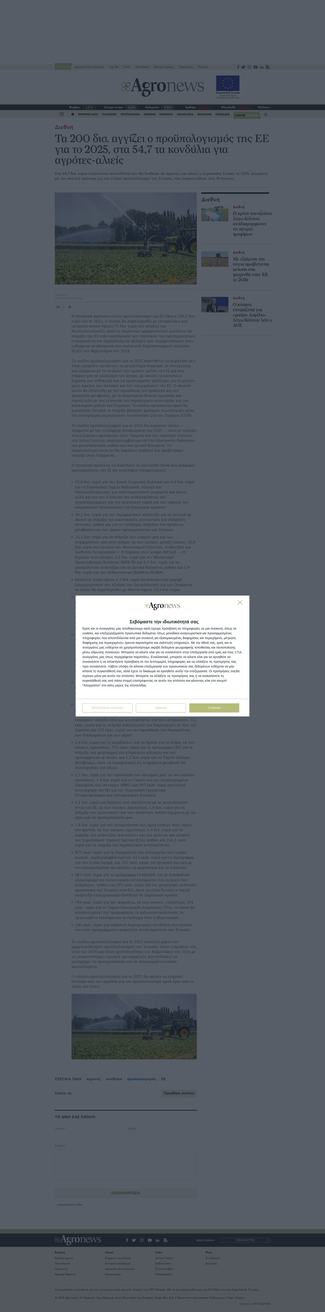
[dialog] (162, 656)
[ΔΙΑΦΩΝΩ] (241, 603)
